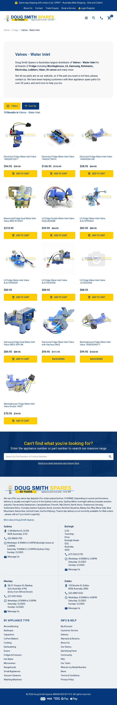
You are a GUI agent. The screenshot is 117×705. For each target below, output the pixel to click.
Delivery (64, 634)
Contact (39, 8)
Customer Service (69, 630)
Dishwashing (10, 647)
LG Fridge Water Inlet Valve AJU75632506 (54, 281)
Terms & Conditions (70, 675)
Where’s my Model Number (73, 667)
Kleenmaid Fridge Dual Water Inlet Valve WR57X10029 (20, 219)
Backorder (58, 359)
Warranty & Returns (70, 638)
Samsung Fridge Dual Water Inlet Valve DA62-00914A (19, 343)
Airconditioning (11, 626)
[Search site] (110, 456)
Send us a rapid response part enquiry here (58, 463)
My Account (66, 626)
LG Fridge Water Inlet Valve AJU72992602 (92, 219)
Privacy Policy (67, 679)
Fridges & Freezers (13, 655)
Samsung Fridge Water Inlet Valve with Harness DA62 (58, 343)
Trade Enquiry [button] (52, 8)
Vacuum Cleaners (12, 675)
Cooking (8, 643)
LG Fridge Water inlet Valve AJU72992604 (16, 281)
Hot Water (8, 659)
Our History (66, 647)
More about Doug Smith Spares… (19, 520)
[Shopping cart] (109, 18)
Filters (12, 106)
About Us (28, 8)
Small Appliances (12, 671)
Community (66, 655)
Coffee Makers (11, 638)
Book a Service (69, 8)
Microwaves (9, 663)
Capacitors (9, 634)
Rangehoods (10, 667)
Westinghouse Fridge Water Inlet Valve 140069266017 (95, 343)
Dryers (7, 651)
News (63, 671)
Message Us (13, 556)
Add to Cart (20, 173)
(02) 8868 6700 (15, 538)
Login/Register (86, 8)
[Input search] (55, 456)
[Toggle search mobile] (94, 18)
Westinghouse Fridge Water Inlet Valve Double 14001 (19, 405)
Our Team (65, 663)
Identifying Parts (69, 651)
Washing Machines (13, 679)
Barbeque (8, 630)
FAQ (63, 659)
